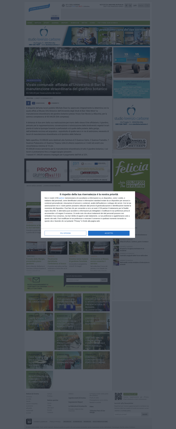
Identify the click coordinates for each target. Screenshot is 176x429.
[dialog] (88, 214)
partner (61, 198)
